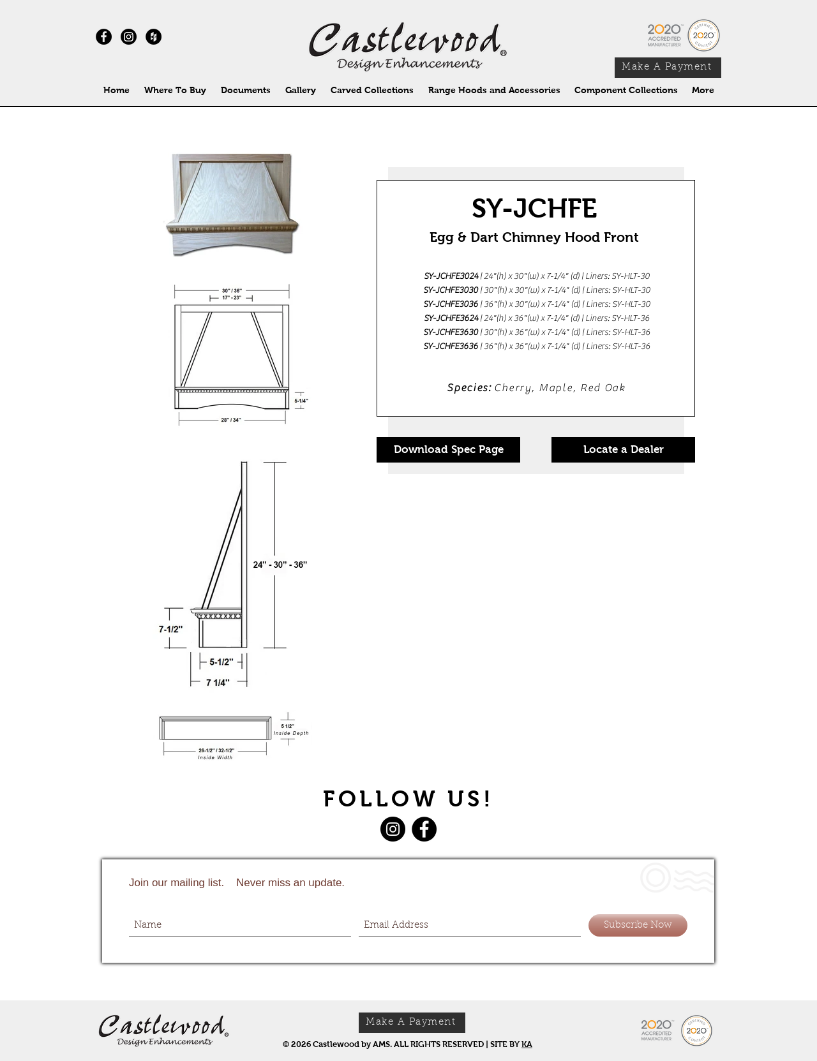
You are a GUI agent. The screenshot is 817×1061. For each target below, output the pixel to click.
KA (526, 1044)
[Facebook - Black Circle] (104, 37)
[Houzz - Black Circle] (153, 37)
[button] (372, 90)
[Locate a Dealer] (623, 450)
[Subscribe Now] (637, 925)
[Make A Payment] (668, 67)
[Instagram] (129, 37)
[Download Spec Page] (448, 450)
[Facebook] (424, 829)
